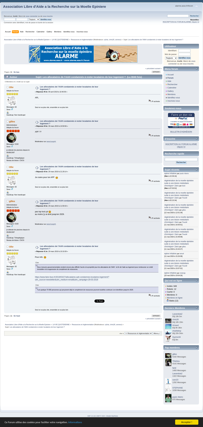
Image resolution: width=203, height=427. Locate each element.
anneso (118, 40)
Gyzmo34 (176, 337)
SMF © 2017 (101, 416)
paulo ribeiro (184, 173)
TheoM (184, 198)
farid (183, 186)
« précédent (149, 68)
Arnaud (175, 325)
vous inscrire (47, 16)
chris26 (111, 40)
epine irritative (170, 173)
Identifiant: (172, 51)
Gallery (170, 91)
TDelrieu (176, 361)
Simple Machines (112, 416)
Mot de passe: (171, 54)
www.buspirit (51, 141)
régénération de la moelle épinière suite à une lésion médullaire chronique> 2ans (179, 183)
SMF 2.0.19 (91, 416)
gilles (12, 121)
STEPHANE (177, 388)
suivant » (158, 68)
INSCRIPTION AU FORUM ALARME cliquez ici (181, 22)
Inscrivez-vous (173, 101)
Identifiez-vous (173, 98)
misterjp (183, 273)
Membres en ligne (174, 298)
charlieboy (176, 331)
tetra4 (182, 253)
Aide (169, 81)
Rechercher (172, 84)
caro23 (175, 380)
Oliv (11, 87)
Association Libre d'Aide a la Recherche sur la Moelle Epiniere (54, 7)
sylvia (106, 40)
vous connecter (31, 16)
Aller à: (121, 333)
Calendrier (171, 88)
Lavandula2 (177, 314)
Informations (75, 422)
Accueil (170, 75)
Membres (171, 94)
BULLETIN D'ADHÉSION (181, 132)
